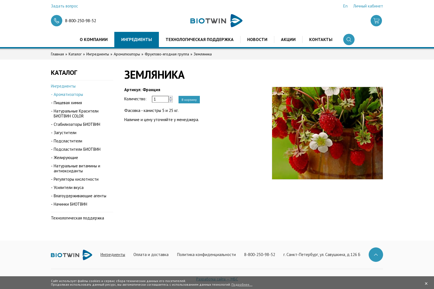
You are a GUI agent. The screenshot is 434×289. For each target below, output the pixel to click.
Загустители (65, 132)
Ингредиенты (136, 39)
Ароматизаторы (127, 54)
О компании (94, 39)
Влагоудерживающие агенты (80, 195)
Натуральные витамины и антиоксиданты (77, 168)
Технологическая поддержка (200, 39)
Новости (257, 39)
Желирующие (66, 157)
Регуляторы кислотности (76, 179)
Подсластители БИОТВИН (77, 149)
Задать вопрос (64, 6)
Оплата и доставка (151, 254)
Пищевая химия (68, 102)
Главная (57, 54)
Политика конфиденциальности (206, 254)
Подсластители (68, 141)
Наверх (376, 254)
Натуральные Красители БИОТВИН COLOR (76, 113)
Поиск (349, 39)
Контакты (320, 39)
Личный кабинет (368, 6)
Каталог (75, 54)
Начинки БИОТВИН (70, 204)
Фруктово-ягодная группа (167, 54)
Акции (288, 39)
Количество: (135, 98)
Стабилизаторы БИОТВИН (77, 124)
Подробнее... (241, 284)
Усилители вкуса (69, 187)
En (345, 6)
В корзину (189, 100)
